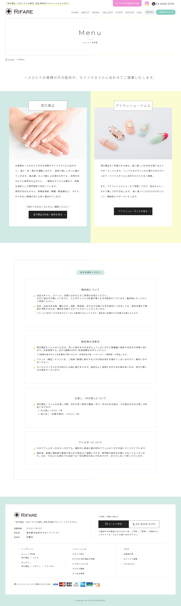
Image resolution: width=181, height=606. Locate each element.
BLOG (149, 12)
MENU (96, 12)
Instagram (128, 564)
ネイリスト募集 (130, 559)
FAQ (139, 12)
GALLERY (107, 12)
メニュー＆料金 (28, 554)
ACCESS (130, 12)
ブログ (126, 549)
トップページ (27, 549)
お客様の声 (128, 554)
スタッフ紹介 (78, 554)
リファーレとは (79, 549)
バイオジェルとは (80, 564)
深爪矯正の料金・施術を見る (48, 214)
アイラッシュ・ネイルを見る (133, 211)
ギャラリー (26, 562)
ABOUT (85, 12)
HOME (75, 12)
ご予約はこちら (166, 12)
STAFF (119, 12)
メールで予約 (113, 524)
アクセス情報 (78, 568)
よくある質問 (78, 573)
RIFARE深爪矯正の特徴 (127, 3)
